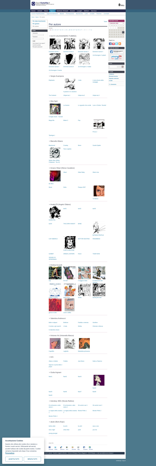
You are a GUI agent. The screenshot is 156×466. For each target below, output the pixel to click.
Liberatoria (113, 84)
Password (35, 36)
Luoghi (79, 11)
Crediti (92, 13)
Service (94, 11)
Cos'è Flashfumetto (38, 13)
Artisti (40, 11)
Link (86, 13)
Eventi (72, 11)
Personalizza (9, 453)
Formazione (70, 13)
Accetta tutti (14, 459)
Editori (86, 11)
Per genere (36, 23)
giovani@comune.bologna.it (106, 453)
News (46, 11)
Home (33, 11)
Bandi (62, 13)
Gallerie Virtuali (62, 11)
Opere (52, 11)
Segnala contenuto (114, 78)
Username (35, 33)
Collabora (111, 74)
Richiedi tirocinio (113, 76)
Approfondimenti (52, 13)
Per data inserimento (39, 21)
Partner (99, 13)
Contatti (106, 13)
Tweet (105, 21)
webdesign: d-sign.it (121, 460)
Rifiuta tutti (32, 459)
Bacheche (79, 13)
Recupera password (37, 46)
